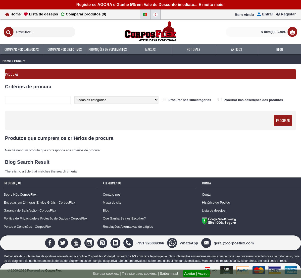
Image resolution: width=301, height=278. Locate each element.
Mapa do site (112, 202)
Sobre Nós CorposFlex (20, 194)
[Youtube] (76, 243)
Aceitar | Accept (196, 274)
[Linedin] (116, 243)
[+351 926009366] (144, 243)
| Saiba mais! (168, 274)
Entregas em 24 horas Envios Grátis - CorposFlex (39, 202)
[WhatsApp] (183, 243)
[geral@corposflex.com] (228, 243)
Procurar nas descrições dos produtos (253, 100)
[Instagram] (90, 243)
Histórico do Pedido (216, 202)
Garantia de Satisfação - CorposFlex (30, 210)
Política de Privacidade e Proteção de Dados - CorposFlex (45, 218)
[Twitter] (63, 243)
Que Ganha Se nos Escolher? (124, 218)
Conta (206, 194)
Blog (106, 210)
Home (6, 61)
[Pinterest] (102, 243)
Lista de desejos (213, 210)
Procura (19, 61)
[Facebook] (50, 243)
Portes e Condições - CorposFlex (27, 226)
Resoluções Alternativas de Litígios (128, 226)
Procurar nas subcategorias (189, 100)
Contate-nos (111, 194)
